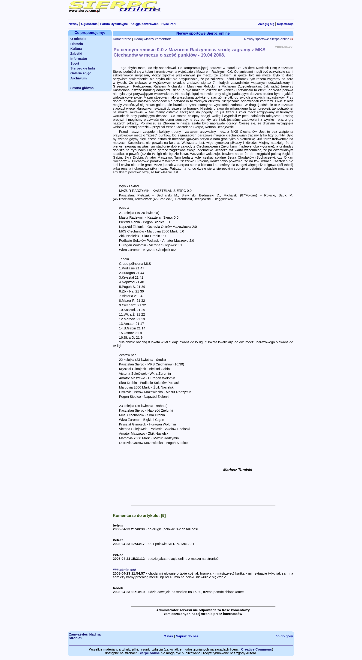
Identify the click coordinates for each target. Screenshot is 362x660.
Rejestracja (285, 24)
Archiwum (78, 78)
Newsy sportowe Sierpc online (268, 39)
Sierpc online (149, 653)
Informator (78, 58)
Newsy (73, 24)
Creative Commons (256, 649)
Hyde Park (168, 24)
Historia (76, 44)
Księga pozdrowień (144, 24)
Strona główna (82, 88)
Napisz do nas (187, 636)
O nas (168, 636)
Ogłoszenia (89, 24)
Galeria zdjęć (80, 73)
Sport (74, 63)
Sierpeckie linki (82, 68)
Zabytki (76, 53)
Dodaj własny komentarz (152, 39)
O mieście (78, 39)
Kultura (76, 49)
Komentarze (122, 39)
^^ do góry (284, 636)
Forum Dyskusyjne (114, 24)
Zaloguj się (266, 24)
